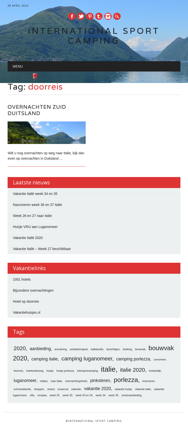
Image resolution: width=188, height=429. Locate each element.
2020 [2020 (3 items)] (20, 348)
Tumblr (99, 16)
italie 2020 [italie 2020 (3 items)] (132, 370)
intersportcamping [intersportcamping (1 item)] (87, 370)
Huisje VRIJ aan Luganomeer (35, 227)
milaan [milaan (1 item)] (43, 381)
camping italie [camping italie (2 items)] (44, 359)
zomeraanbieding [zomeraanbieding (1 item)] (131, 395)
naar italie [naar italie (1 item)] (56, 381)
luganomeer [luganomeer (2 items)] (25, 380)
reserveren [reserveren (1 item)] (148, 381)
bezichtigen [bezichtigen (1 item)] (113, 349)
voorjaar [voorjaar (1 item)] (42, 395)
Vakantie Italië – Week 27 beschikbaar (42, 249)
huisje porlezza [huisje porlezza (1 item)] (65, 370)
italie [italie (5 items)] (108, 369)
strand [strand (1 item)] (51, 389)
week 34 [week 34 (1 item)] (101, 395)
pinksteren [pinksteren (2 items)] (100, 380)
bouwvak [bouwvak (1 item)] (140, 349)
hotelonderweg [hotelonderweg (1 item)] (34, 370)
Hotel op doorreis (26, 301)
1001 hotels (22, 279)
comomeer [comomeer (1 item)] (160, 359)
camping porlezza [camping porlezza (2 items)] (133, 359)
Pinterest (90, 16)
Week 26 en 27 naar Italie (32, 216)
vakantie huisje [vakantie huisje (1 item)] (123, 389)
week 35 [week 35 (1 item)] (113, 395)
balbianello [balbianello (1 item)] (97, 349)
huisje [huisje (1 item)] (50, 370)
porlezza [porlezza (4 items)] (126, 379)
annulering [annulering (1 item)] (61, 349)
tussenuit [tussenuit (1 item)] (63, 389)
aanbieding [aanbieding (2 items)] (40, 348)
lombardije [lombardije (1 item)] (155, 370)
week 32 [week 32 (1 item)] (67, 395)
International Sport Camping (94, 35)
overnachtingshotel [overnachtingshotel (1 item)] (76, 381)
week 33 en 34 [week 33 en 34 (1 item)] (83, 395)
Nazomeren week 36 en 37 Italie (37, 205)
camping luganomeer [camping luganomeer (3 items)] (86, 359)
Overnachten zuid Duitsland (37, 110)
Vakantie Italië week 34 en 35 (35, 194)
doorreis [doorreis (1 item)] (18, 370)
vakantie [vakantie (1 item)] (76, 389)
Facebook (71, 16)
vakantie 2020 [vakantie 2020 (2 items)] (97, 388)
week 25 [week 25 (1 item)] (54, 395)
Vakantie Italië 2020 (28, 238)
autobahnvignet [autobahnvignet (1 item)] (79, 349)
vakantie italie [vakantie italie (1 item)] (143, 389)
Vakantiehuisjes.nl (26, 312)
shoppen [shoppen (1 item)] (39, 389)
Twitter (80, 16)
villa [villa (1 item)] (32, 395)
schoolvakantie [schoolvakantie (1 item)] (22, 389)
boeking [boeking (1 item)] (127, 349)
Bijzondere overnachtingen (33, 290)
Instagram (108, 16)
